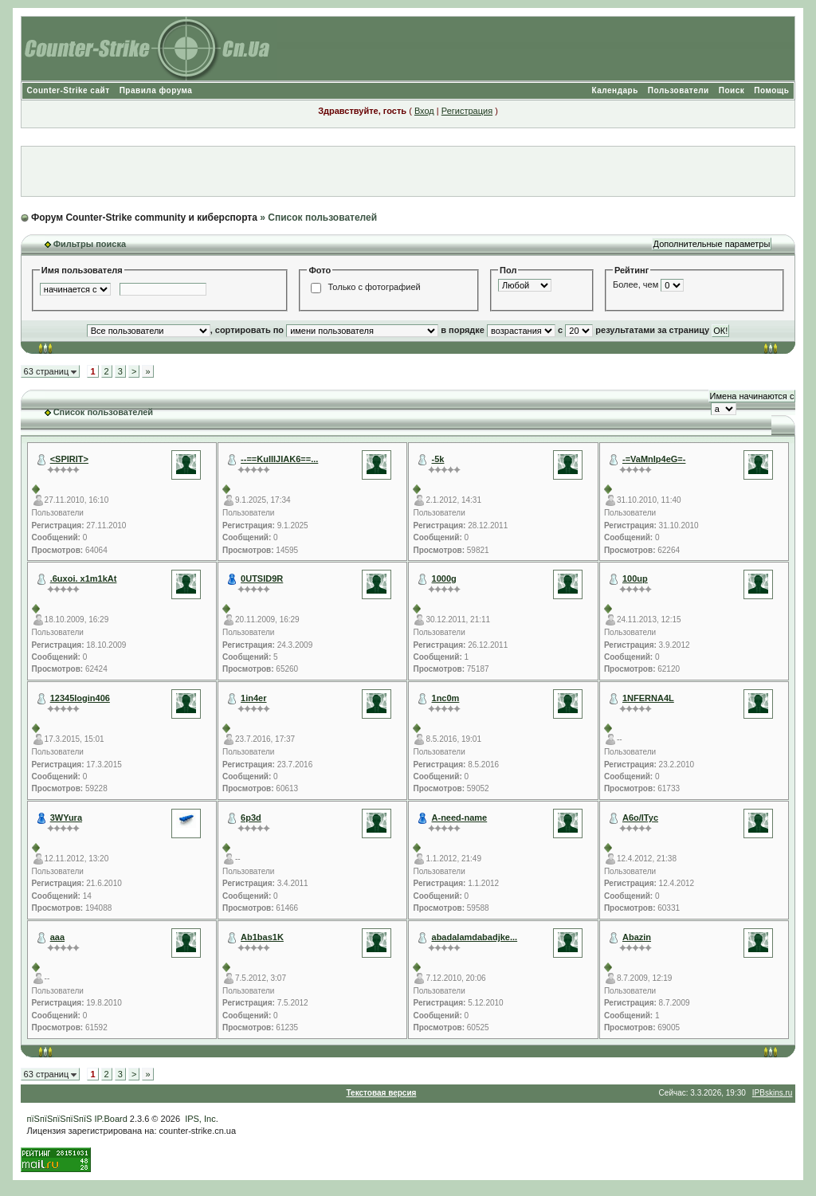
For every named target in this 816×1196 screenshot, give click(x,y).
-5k (438, 459)
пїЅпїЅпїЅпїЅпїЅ (59, 1118)
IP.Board (110, 1118)
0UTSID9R (262, 578)
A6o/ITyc (640, 817)
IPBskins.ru (772, 1092)
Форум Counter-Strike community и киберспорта (144, 217)
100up (635, 578)
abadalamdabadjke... (475, 937)
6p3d (251, 817)
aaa (57, 937)
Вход (424, 111)
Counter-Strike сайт (68, 90)
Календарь (615, 90)
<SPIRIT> (69, 459)
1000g (444, 578)
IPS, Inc (200, 1118)
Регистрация (466, 111)
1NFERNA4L (648, 698)
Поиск (732, 90)
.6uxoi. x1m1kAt (83, 578)
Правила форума (156, 90)
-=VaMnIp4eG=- (653, 459)
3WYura (66, 817)
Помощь (771, 90)
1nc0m (446, 698)
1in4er (253, 698)
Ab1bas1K (262, 937)
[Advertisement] (408, 171)
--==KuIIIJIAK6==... (279, 459)
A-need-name (460, 817)
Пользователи (678, 90)
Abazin (636, 937)
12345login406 (80, 698)
